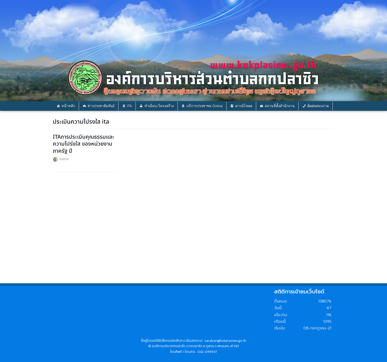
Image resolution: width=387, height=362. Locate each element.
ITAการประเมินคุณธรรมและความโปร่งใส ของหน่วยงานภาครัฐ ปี (83, 144)
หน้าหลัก (68, 106)
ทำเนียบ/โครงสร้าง (159, 106)
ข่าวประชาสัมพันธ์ (101, 106)
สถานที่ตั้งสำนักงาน (280, 106)
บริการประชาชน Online (204, 106)
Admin (64, 159)
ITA (129, 106)
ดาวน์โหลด (243, 106)
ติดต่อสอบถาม (318, 106)
